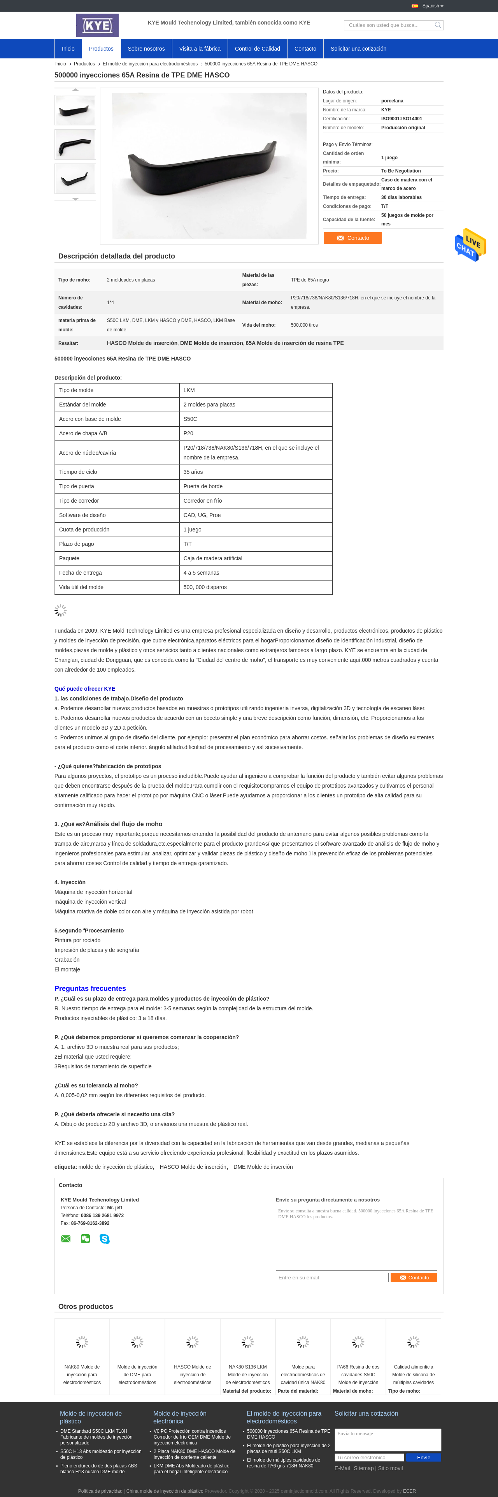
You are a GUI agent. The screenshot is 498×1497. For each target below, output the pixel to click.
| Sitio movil (389, 1468)
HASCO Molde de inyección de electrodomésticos (193, 1374)
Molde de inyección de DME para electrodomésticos (137, 1374)
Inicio (68, 49)
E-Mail (342, 1468)
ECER (409, 1491)
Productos (101, 49)
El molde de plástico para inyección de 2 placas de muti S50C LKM (289, 1448)
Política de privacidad (100, 1491)
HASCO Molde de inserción (193, 1167)
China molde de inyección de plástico (164, 1491)
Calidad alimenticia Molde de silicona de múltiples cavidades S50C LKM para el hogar (413, 1375)
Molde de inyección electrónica (180, 1417)
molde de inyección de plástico (116, 1167)
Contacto (305, 49)
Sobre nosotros (146, 49)
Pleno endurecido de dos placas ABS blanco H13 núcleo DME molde (98, 1468)
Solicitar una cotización (358, 49)
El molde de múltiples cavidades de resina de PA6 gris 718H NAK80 (283, 1463)
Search (439, 25)
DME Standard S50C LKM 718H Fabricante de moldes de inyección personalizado (96, 1437)
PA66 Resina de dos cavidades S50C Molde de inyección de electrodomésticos (358, 1375)
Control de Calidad (257, 49)
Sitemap (364, 1468)
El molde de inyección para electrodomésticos (150, 64)
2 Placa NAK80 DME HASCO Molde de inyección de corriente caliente (194, 1454)
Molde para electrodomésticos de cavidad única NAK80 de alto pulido (303, 1375)
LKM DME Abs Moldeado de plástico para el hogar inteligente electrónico (192, 1468)
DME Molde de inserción (263, 1167)
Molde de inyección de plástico (91, 1417)
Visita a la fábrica (200, 49)
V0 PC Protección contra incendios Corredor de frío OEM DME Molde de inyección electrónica (192, 1437)
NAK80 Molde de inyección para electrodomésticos (82, 1374)
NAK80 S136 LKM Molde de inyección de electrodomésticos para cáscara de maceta (248, 1375)
